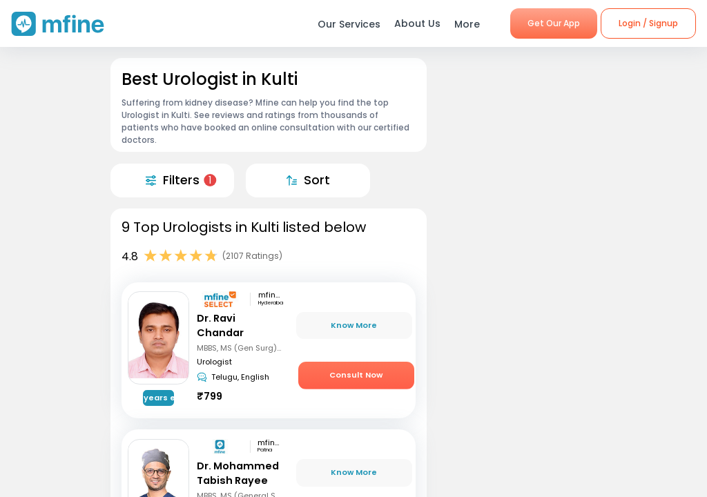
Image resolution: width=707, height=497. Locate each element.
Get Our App (553, 23)
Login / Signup (648, 23)
